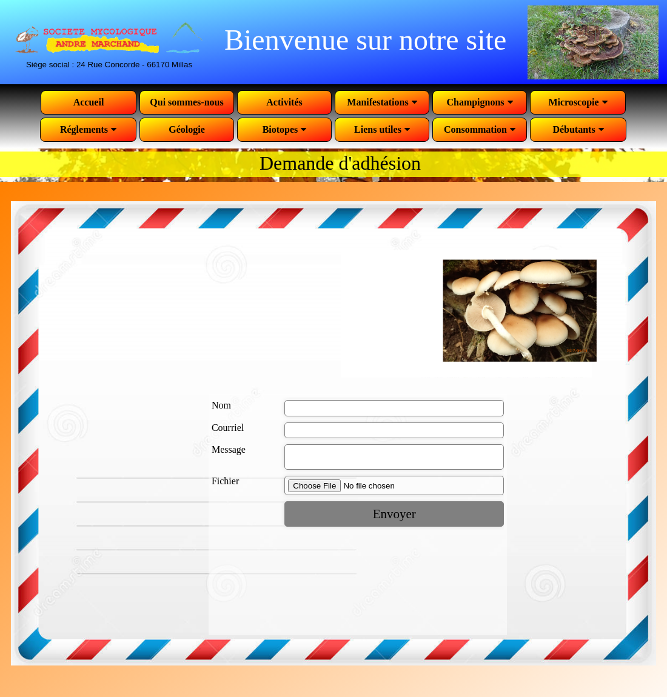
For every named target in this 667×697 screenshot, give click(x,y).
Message (229, 449)
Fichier (225, 484)
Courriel (228, 427)
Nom (221, 405)
